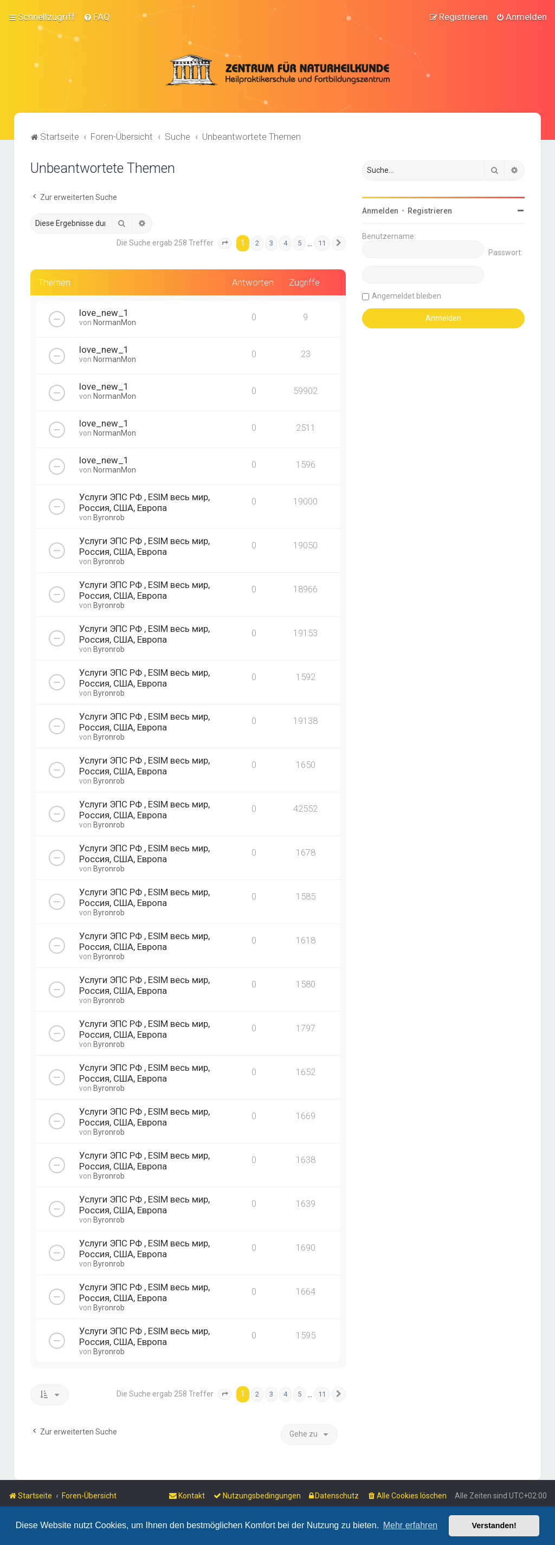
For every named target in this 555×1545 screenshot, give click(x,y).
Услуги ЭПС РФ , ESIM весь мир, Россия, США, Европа (144, 502)
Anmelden (380, 210)
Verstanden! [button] (494, 1525)
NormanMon (114, 322)
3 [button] (271, 242)
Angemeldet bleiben (406, 295)
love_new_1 (103, 312)
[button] (225, 242)
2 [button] (257, 242)
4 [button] (285, 242)
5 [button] (299, 242)
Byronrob (109, 517)
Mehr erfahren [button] (410, 1525)
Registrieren (430, 210)
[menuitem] (96, 16)
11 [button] (322, 242)
